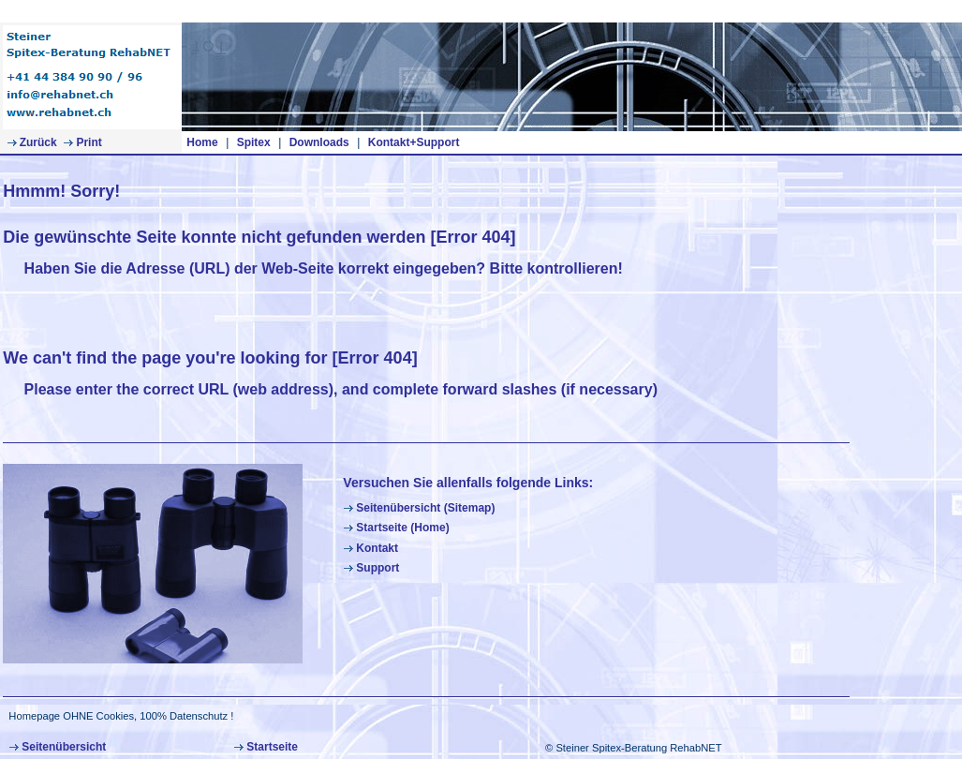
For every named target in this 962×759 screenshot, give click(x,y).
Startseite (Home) (396, 527)
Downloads (319, 142)
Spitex (254, 142)
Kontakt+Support (414, 142)
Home (201, 142)
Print (82, 142)
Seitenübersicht (57, 746)
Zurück (32, 142)
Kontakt (370, 548)
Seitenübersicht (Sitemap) (419, 507)
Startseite (265, 746)
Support (371, 567)
